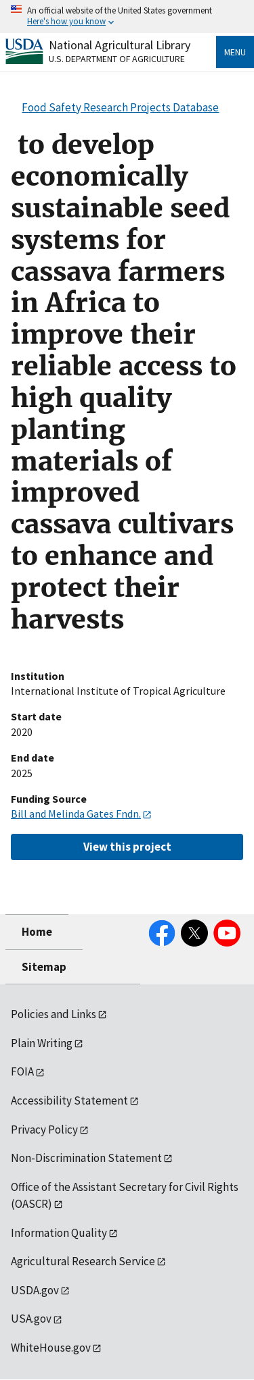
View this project (127, 846)
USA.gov (31, 1318)
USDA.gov (35, 1290)
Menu (235, 52)
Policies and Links (53, 1014)
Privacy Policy (44, 1129)
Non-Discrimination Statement (86, 1157)
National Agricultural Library (119, 45)
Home (37, 931)
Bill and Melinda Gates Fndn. (76, 813)
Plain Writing (41, 1043)
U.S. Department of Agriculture (117, 59)
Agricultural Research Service (83, 1261)
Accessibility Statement (69, 1100)
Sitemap (44, 966)
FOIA (22, 1071)
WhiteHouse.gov (51, 1347)
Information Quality (59, 1232)
